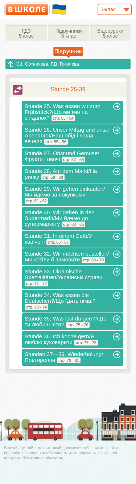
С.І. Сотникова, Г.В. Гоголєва (47, 64)
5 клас (26, 33)
